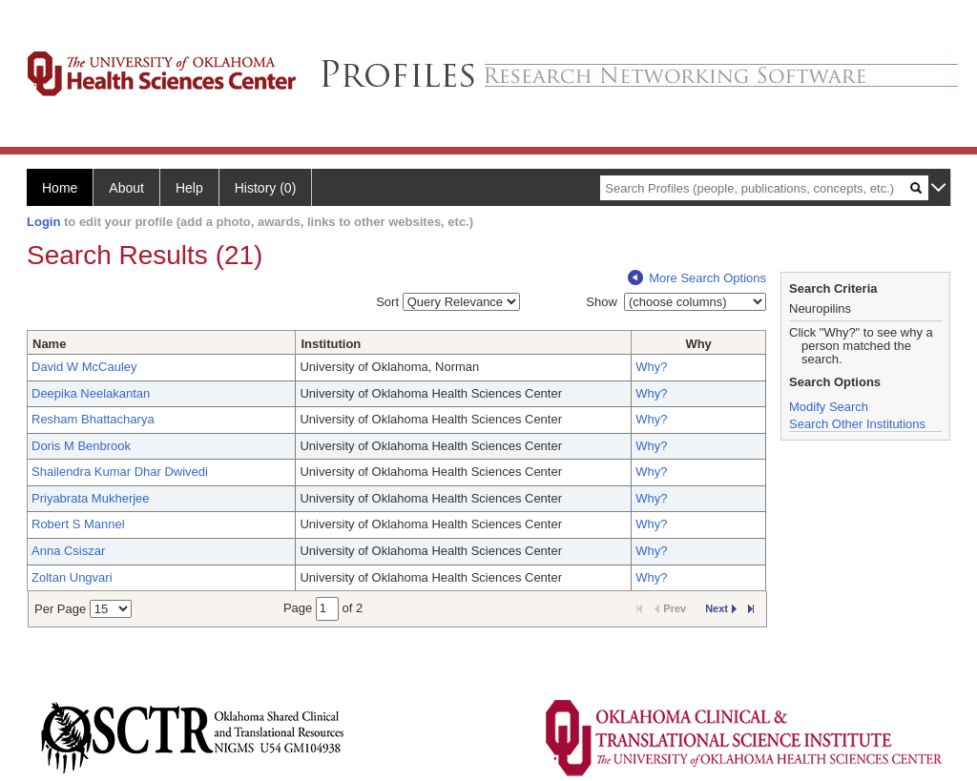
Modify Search (828, 407)
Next (721, 608)
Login (43, 222)
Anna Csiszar (68, 551)
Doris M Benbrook (81, 446)
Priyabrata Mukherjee (90, 498)
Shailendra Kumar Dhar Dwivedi (119, 471)
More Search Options (697, 278)
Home (59, 187)
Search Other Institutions (857, 424)
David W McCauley (84, 367)
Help (189, 187)
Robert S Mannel (78, 524)
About (126, 187)
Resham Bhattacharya (93, 419)
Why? (651, 367)
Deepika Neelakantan (90, 393)
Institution (331, 344)
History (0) (266, 187)
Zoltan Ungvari (72, 577)
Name (49, 344)
